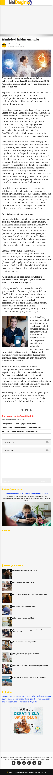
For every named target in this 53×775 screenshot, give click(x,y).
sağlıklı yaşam (22, 37)
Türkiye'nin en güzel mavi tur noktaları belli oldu (31, 677)
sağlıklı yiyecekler (21, 702)
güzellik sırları (35, 699)
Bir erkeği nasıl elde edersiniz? (24, 606)
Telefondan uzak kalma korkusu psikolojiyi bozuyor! (26, 494)
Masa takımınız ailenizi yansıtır (24, 642)
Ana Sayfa (5, 37)
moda (44, 699)
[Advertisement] (26, 20)
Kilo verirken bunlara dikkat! (23, 618)
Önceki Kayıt (7, 481)
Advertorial (7, 696)
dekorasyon (12, 699)
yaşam (33, 701)
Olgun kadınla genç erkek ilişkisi (25, 570)
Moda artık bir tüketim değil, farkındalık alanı (30, 594)
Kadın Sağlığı (25, 696)
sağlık (48, 699)
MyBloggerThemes (39, 772)
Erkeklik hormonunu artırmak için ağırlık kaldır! (30, 665)
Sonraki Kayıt (45, 481)
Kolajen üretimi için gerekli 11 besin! (26, 654)
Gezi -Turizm (16, 696)
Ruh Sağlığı (44, 696)
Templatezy (18, 772)
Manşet (12, 37)
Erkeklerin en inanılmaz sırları (24, 582)
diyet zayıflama (22, 699)
